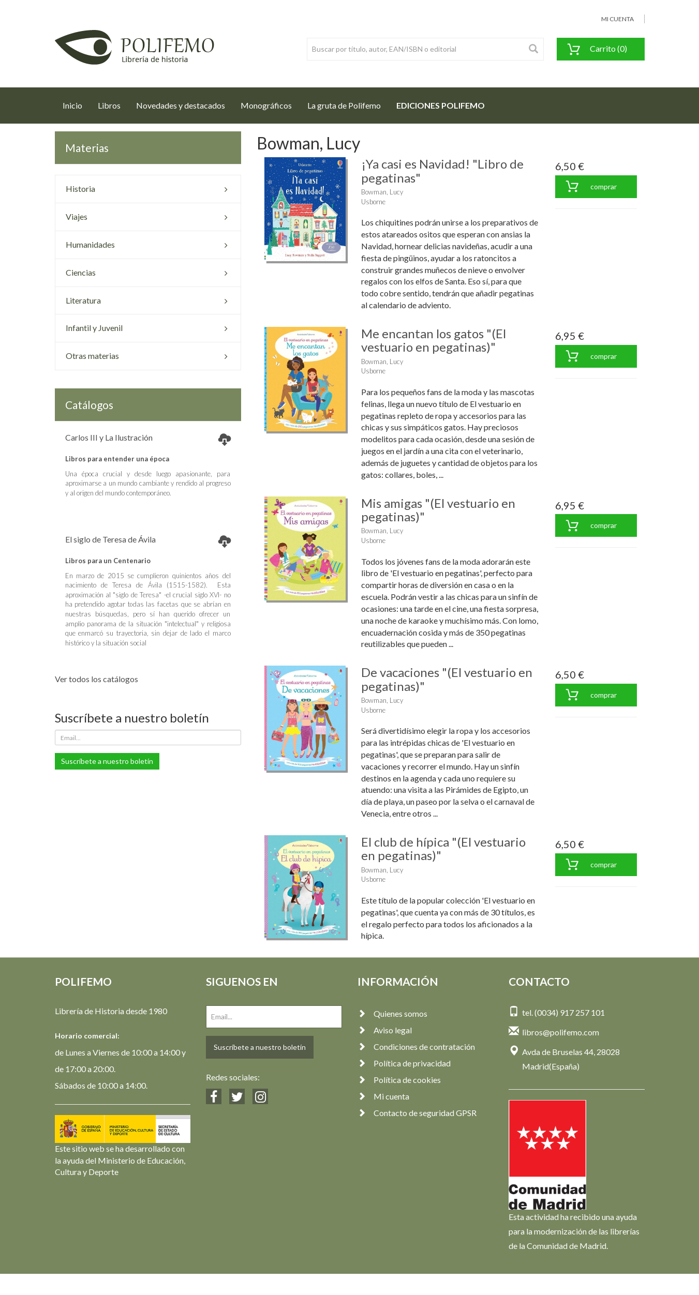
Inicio (76, 102)
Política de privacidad (404, 1063)
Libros (109, 105)
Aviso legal (385, 1030)
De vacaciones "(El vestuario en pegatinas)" (446, 679)
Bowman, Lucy (382, 192)
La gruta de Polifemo (344, 105)
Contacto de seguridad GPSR (417, 1113)
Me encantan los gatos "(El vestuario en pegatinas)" (433, 340)
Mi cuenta (383, 1096)
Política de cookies (399, 1080)
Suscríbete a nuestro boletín (107, 761)
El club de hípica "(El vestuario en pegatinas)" (443, 848)
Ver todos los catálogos (96, 679)
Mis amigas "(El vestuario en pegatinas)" (438, 509)
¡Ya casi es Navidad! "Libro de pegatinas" (442, 170)
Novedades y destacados (180, 105)
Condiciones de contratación (416, 1046)
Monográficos (266, 105)
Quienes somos (392, 1013)
